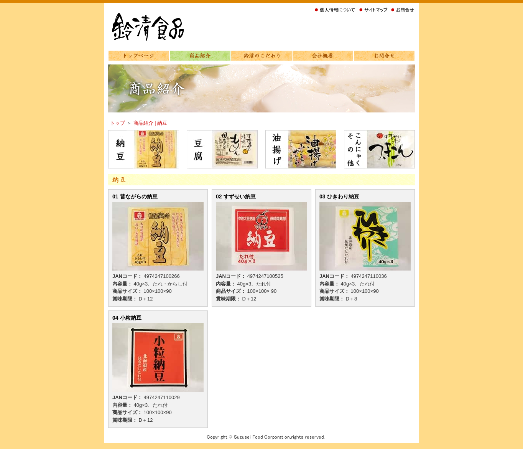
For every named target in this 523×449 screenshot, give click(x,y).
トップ (118, 123)
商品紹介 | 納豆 (150, 123)
